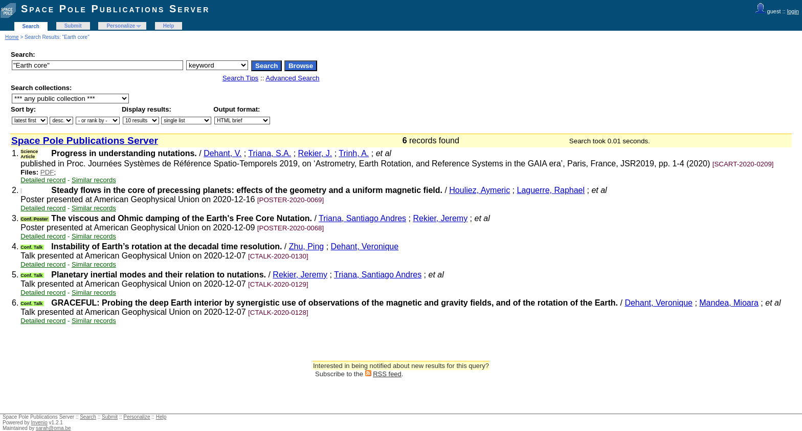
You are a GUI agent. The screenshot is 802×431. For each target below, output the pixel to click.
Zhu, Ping (306, 246)
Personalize (120, 26)
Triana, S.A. (269, 153)
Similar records (94, 180)
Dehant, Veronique (365, 246)
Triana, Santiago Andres (362, 218)
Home (12, 37)
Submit (73, 26)
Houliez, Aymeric (479, 190)
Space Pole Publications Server (115, 8)
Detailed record (42, 180)
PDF (47, 172)
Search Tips (240, 78)
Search (31, 26)
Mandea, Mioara (729, 302)
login (793, 11)
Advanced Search (292, 78)
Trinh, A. (354, 153)
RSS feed (387, 374)
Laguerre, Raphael (551, 190)
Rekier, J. (315, 153)
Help (168, 26)
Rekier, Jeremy (440, 218)
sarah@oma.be (53, 428)
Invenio (39, 422)
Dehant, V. (222, 153)
